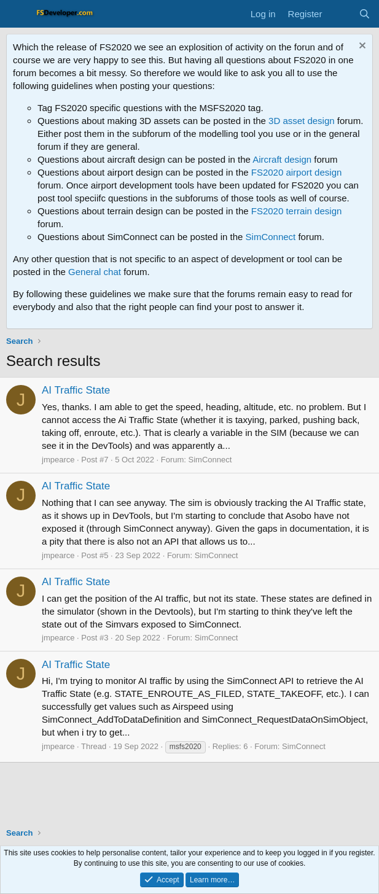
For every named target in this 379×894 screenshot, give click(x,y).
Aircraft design (281, 159)
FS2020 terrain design (296, 211)
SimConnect (271, 236)
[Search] (365, 13)
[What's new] (340, 13)
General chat (94, 271)
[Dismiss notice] (361, 47)
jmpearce (58, 459)
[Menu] (16, 14)
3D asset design (301, 120)
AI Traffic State (76, 390)
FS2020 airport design (296, 172)
